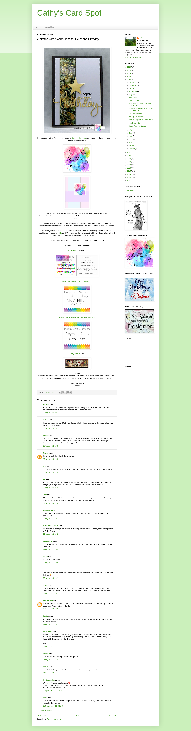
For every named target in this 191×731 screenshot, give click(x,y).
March (131, 142)
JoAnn (45, 420)
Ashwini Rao (48, 601)
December (133, 82)
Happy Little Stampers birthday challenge (77, 281)
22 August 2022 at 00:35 (51, 549)
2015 (129, 171)
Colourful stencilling (135, 113)
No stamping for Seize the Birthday (141, 120)
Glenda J (46, 654)
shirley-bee (47, 570)
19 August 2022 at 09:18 (51, 459)
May (131, 136)
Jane (45, 495)
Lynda (45, 616)
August (131, 95)
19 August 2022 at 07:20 (51, 428)
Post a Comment (46, 711)
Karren (45, 667)
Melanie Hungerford (50, 526)
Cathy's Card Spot (69, 12)
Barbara (46, 404)
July (130, 130)
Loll (44, 466)
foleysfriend (47, 631)
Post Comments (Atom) (55, 719)
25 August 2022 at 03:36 (51, 593)
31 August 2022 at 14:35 (51, 660)
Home (37, 27)
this (60, 233)
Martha (45, 453)
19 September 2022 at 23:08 (53, 706)
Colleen (46, 435)
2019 (129, 159)
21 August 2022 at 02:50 (51, 534)
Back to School (134, 97)
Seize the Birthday (79, 138)
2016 (129, 168)
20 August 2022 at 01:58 (51, 519)
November (133, 85)
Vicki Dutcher (48, 510)
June (131, 133)
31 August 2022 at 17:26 (51, 673)
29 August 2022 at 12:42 (51, 646)
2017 (129, 165)
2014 (129, 174)
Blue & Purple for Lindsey (138, 126)
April (131, 139)
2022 (129, 79)
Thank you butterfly (135, 123)
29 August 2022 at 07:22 (51, 624)
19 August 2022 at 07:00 (51, 413)
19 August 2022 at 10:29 (51, 488)
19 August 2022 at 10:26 (51, 472)
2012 (129, 180)
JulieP (45, 585)
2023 (129, 76)
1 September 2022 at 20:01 (52, 691)
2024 (129, 73)
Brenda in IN (48, 541)
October (132, 88)
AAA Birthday (71, 250)
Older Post (112, 715)
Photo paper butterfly (136, 117)
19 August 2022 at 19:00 (51, 503)
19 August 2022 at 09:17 (51, 446)
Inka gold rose (134, 100)
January (132, 149)
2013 (129, 177)
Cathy (142, 38)
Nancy (45, 557)
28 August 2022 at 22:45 (51, 609)
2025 (129, 70)
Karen (45, 698)
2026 (129, 67)
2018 (129, 162)
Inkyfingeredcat (49, 680)
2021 (129, 152)
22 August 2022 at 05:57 (51, 563)
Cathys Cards (131, 190)
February (132, 145)
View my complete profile (133, 57)
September (133, 91)
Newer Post (42, 715)
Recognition (49, 27)
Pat (44, 479)
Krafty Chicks (75, 354)
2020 (129, 155)
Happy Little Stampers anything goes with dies (77, 317)
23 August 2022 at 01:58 (51, 578)
